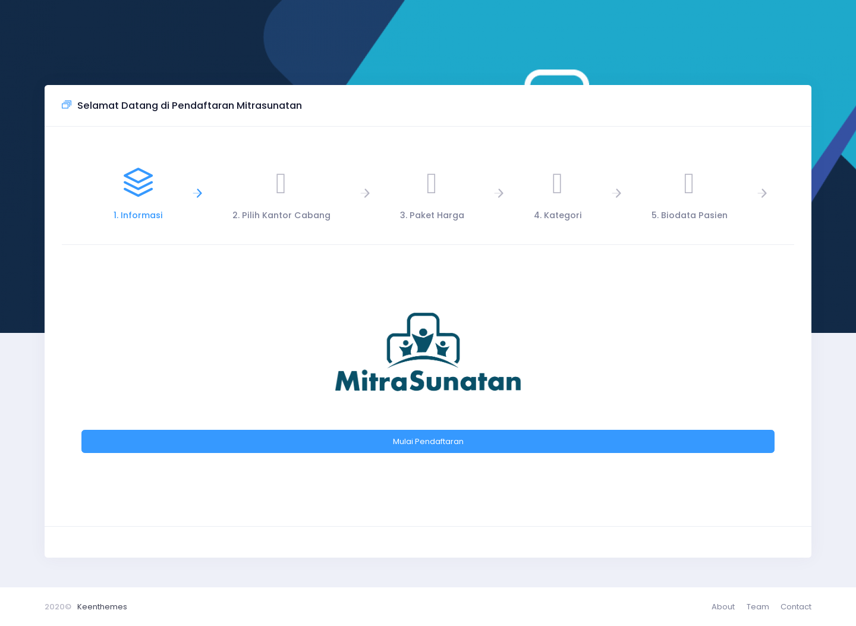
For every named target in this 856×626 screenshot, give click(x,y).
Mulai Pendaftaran (428, 441)
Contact (796, 606)
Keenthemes (102, 606)
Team (758, 606)
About (723, 606)
